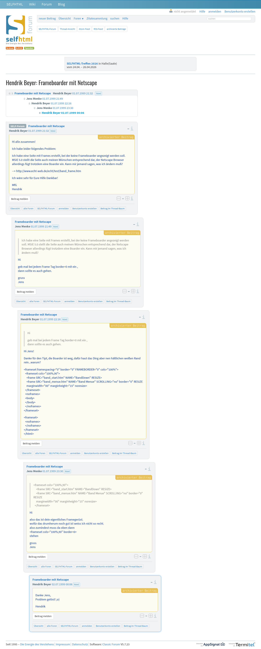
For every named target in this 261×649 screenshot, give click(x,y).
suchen (114, 18)
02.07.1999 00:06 (62, 584)
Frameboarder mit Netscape (46, 126)
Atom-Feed (84, 28)
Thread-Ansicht (67, 28)
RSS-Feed (98, 28)
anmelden (64, 208)
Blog (61, 4)
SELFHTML (14, 4)
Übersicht (65, 18)
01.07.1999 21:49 (41, 226)
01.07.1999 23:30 (52, 471)
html (53, 130)
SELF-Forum (17, 126)
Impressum (63, 644)
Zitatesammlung (97, 18)
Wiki (32, 4)
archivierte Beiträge (116, 28)
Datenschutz (80, 644)
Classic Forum (111, 644)
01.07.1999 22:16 (50, 319)
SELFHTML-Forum (47, 28)
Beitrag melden (19, 198)
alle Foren (28, 208)
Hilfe (125, 18)
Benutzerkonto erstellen (84, 208)
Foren (77, 18)
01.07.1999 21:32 (38, 131)
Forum (47, 4)
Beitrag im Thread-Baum (113, 208)
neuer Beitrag (47, 18)
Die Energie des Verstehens (37, 644)
